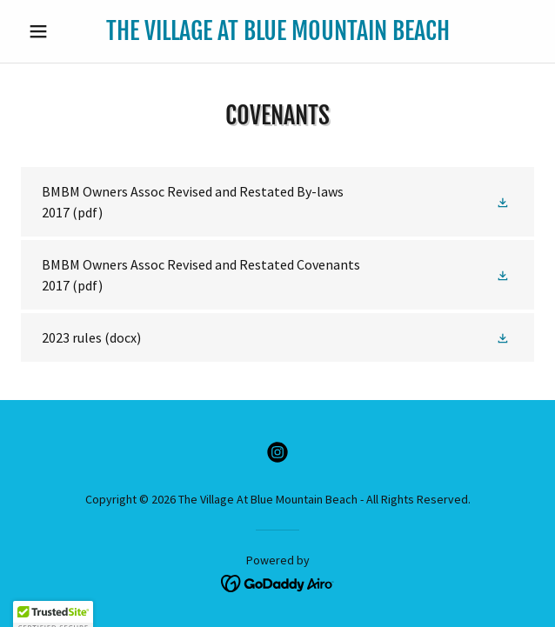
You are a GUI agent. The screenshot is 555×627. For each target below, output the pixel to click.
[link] (278, 31)
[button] (59, 31)
